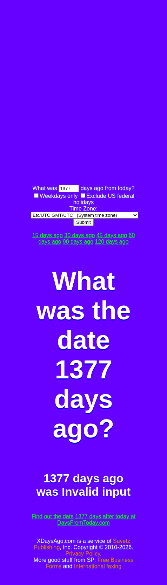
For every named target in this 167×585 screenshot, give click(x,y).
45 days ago (111, 235)
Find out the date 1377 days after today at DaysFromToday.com (83, 519)
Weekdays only (59, 196)
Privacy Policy (83, 554)
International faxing (97, 566)
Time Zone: (83, 209)
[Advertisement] (83, 93)
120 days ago (111, 242)
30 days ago (79, 235)
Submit (83, 222)
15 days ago (47, 235)
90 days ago (78, 242)
